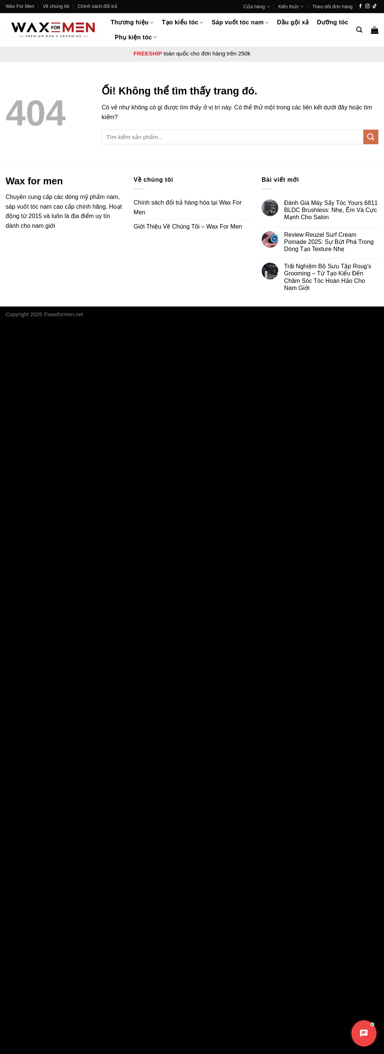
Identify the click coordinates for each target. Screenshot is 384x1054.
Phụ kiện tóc (136, 37)
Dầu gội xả (293, 22)
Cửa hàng (256, 6)
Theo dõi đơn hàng (332, 6)
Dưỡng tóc (332, 22)
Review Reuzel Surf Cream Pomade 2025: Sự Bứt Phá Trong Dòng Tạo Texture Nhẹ (329, 242)
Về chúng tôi (56, 6)
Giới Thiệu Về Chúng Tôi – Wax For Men (188, 226)
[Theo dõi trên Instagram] (367, 6)
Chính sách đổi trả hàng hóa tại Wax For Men (188, 207)
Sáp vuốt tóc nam (240, 22)
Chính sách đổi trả (97, 6)
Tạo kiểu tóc (183, 22)
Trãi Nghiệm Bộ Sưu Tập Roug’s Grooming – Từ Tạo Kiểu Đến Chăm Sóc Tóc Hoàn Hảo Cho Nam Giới (327, 277)
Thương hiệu (132, 22)
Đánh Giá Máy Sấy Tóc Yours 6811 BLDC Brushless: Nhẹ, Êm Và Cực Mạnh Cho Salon (331, 210)
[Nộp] (370, 137)
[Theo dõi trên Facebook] (360, 6)
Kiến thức (291, 6)
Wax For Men (20, 6)
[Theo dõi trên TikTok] (374, 6)
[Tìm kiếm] (359, 29)
